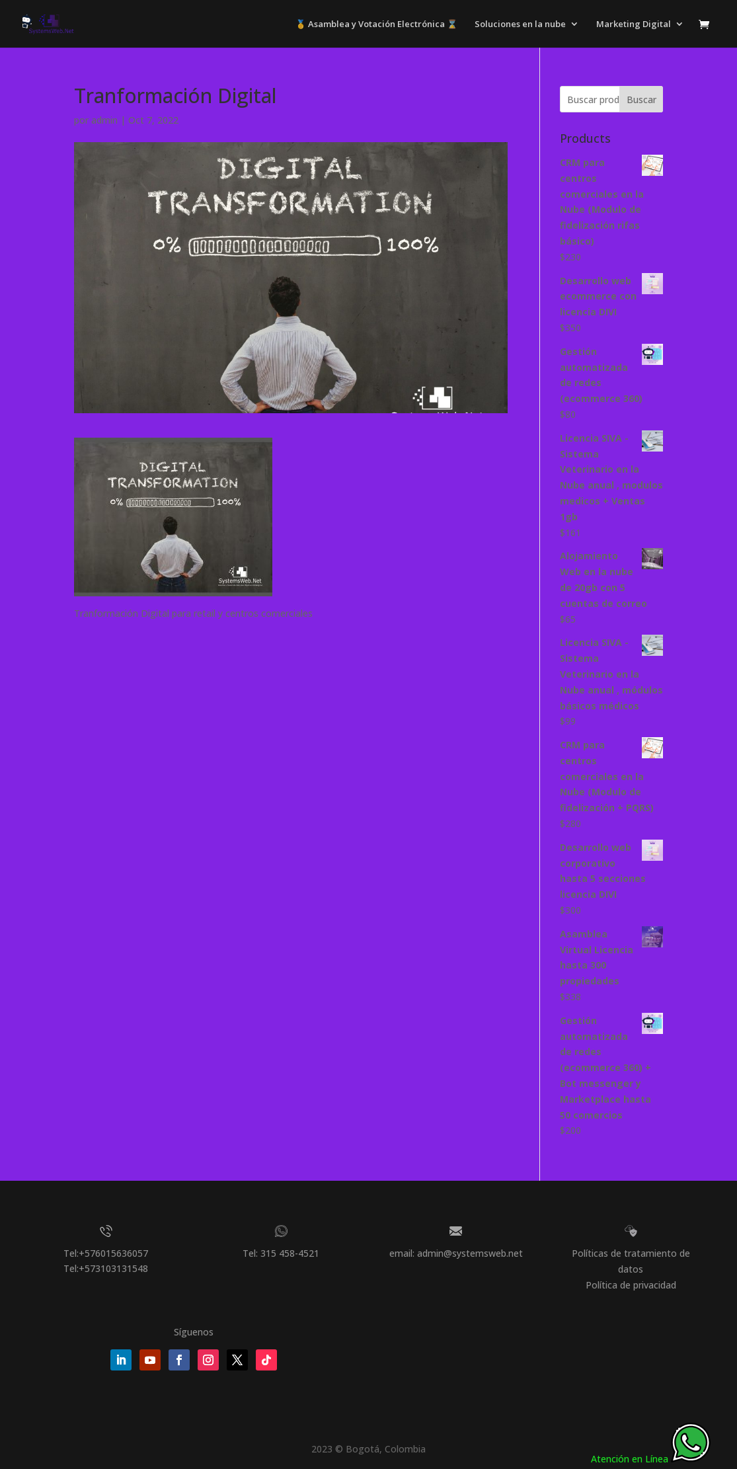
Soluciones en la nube (520, 24)
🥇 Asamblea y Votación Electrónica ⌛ (376, 24)
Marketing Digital (633, 24)
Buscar (641, 99)
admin (104, 120)
